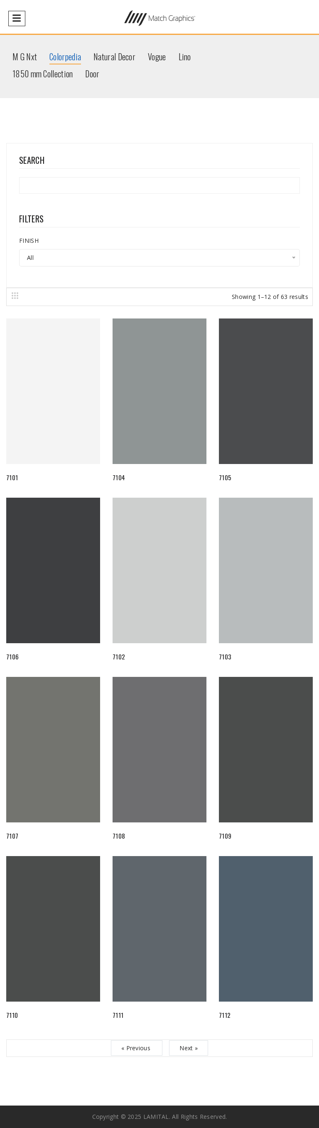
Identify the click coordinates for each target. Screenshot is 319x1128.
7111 (118, 1014)
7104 (119, 477)
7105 (225, 477)
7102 (119, 656)
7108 (119, 835)
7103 (225, 656)
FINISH (29, 240)
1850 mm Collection (42, 73)
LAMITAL (156, 1117)
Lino (185, 56)
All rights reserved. (199, 1117)
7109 (225, 835)
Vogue (157, 56)
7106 (12, 656)
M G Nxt (24, 56)
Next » (188, 1048)
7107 (12, 835)
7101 (12, 477)
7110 (12, 1014)
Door (92, 73)
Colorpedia (65, 56)
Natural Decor (114, 56)
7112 (225, 1014)
